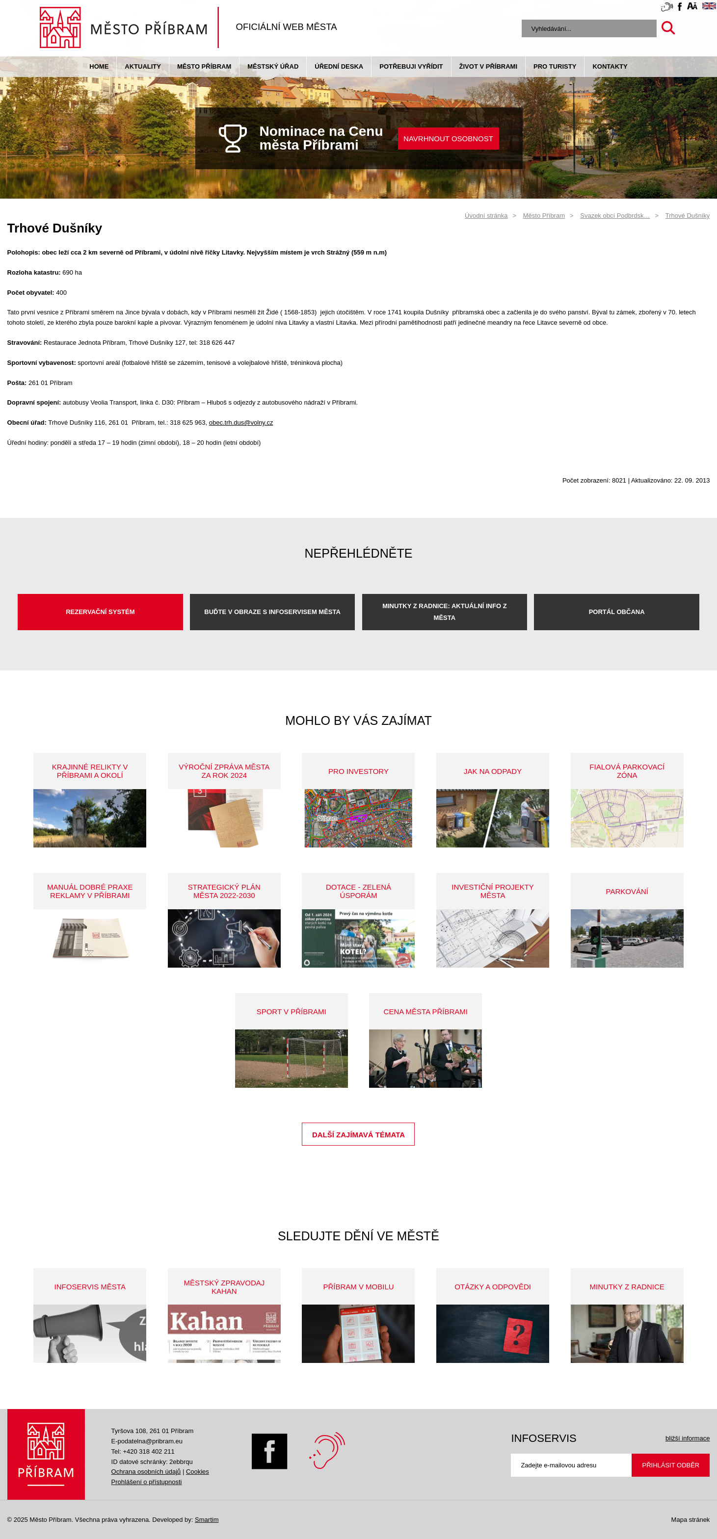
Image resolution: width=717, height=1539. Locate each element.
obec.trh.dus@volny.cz (241, 422)
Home (98, 66)
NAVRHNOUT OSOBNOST (448, 138)
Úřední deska (339, 66)
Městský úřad (272, 66)
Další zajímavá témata (358, 1134)
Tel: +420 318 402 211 (143, 1451)
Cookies (197, 1471)
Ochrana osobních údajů (146, 1471)
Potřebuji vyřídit (411, 66)
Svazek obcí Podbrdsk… (615, 215)
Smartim (206, 1519)
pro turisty (554, 66)
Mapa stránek (690, 1519)
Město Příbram (204, 66)
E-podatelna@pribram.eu (147, 1441)
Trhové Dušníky (687, 215)
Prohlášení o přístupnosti (146, 1482)
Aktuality (143, 66)
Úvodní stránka (486, 215)
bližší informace (687, 1438)
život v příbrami (488, 66)
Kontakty (609, 66)
